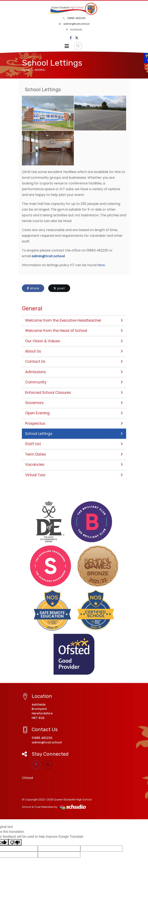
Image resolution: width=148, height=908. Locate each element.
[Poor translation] (14, 842)
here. (101, 265)
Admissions (74, 371)
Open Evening (74, 413)
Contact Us (74, 361)
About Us (74, 351)
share (33, 288)
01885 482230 (74, 18)
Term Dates (74, 454)
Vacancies (74, 464)
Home (26, 70)
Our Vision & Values (74, 341)
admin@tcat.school (74, 24)
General (40, 70)
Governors (74, 402)
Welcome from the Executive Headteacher (74, 320)
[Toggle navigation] (67, 46)
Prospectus (74, 423)
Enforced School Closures (74, 392)
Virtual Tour (74, 475)
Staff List (74, 443)
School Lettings (74, 433)
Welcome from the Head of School (74, 330)
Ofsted (27, 778)
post (59, 288)
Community (74, 382)
